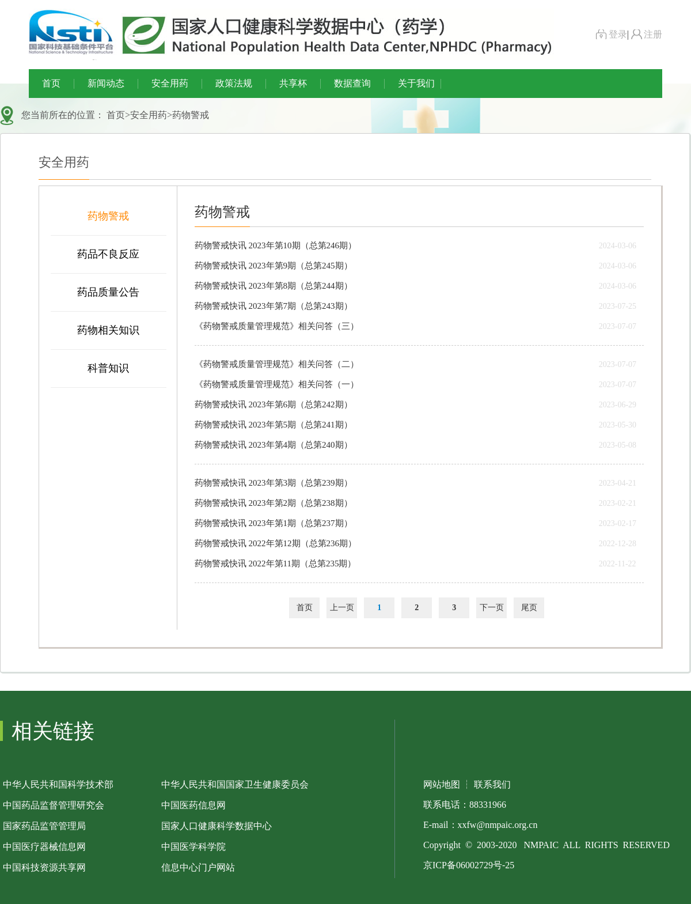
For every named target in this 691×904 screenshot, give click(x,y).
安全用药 (169, 83)
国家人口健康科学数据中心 (216, 826)
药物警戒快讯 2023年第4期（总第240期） (273, 444)
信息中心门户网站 (198, 867)
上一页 (342, 607)
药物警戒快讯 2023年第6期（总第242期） (273, 404)
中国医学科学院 (193, 847)
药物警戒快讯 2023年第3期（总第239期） (273, 482)
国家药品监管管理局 (44, 826)
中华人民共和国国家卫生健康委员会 (235, 784)
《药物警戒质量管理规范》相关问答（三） (277, 326)
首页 (51, 83)
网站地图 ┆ (447, 784)
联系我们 (492, 784)
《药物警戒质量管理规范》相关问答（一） (277, 384)
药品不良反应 (108, 254)
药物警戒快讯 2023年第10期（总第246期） (275, 245)
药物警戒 (190, 115)
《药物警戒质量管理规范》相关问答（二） (277, 364)
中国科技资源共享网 (44, 867)
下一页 (492, 607)
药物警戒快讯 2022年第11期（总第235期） (275, 563)
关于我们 (416, 83)
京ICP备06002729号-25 (468, 865)
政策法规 (233, 83)
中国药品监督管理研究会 (53, 805)
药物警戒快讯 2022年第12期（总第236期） (275, 543)
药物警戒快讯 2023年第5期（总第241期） (273, 424)
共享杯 (293, 83)
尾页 (529, 607)
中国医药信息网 (193, 805)
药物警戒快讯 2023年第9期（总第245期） (273, 265)
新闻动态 (106, 83)
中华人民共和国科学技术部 (58, 784)
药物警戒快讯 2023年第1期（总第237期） (273, 523)
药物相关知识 (108, 330)
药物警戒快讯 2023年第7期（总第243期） (273, 306)
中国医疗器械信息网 (44, 847)
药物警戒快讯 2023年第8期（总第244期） (273, 285)
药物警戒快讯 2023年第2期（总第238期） (273, 503)
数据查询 (352, 83)
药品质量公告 (108, 292)
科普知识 (108, 368)
